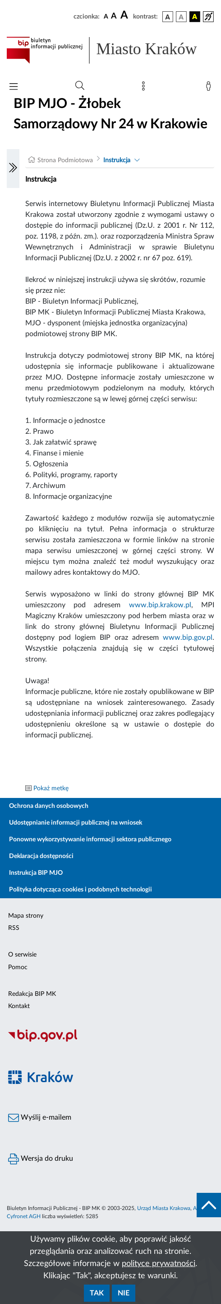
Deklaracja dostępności (41, 856)
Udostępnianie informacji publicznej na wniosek (75, 823)
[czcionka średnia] (114, 16)
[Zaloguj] (210, 88)
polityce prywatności (158, 1264)
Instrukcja (116, 160)
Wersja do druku (40, 1159)
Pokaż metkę (51, 788)
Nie (123, 1293)
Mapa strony (25, 916)
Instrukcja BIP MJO (36, 873)
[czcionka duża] (125, 15)
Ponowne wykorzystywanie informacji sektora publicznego (90, 839)
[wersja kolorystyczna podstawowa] (168, 17)
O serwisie (22, 955)
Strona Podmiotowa (65, 160)
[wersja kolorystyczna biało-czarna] (181, 17)
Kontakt (19, 1006)
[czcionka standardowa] (106, 16)
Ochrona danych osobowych (48, 806)
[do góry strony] (209, 1205)
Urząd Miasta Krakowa (163, 1208)
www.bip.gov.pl (187, 637)
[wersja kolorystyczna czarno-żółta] (195, 17)
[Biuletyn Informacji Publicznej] (110, 1041)
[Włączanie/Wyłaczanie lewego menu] (13, 168)
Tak (97, 1293)
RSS (13, 928)
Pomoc (18, 967)
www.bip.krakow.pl (160, 605)
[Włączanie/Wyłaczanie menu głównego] (13, 87)
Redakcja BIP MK (32, 994)
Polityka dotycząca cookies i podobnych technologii (80, 890)
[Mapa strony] (145, 88)
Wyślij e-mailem (39, 1117)
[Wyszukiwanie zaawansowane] (79, 85)
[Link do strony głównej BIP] (110, 50)
